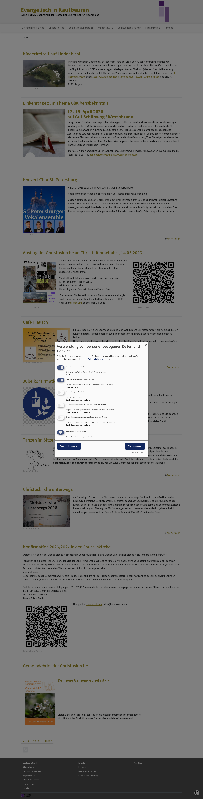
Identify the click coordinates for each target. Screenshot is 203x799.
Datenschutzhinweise (97, 359)
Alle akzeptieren (135, 446)
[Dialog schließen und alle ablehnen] (146, 344)
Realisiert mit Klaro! (138, 452)
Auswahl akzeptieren (69, 446)
